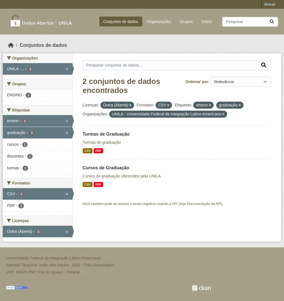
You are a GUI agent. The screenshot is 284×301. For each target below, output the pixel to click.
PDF (98, 150)
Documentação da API (204, 204)
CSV (87, 150)
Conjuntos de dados (120, 21)
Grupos (186, 21)
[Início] (11, 45)
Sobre (206, 21)
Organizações (159, 21)
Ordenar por (197, 81)
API (175, 204)
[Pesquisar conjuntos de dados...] (250, 22)
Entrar (270, 4)
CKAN (201, 288)
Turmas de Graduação (106, 134)
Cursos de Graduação (106, 167)
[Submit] (272, 22)
